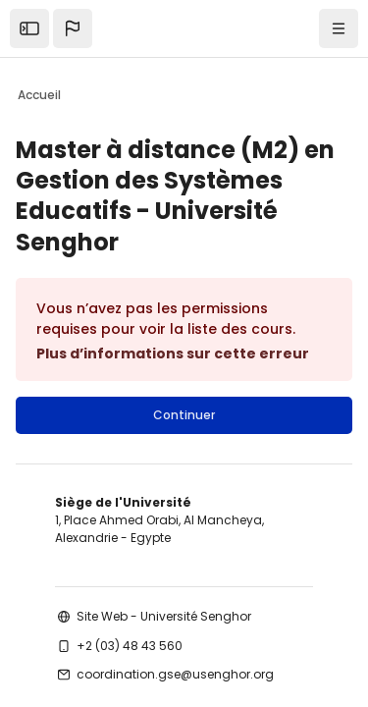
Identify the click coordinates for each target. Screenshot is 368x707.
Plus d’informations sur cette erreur (172, 353)
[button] (72, 28)
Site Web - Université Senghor (164, 616)
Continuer (184, 415)
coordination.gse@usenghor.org (175, 674)
